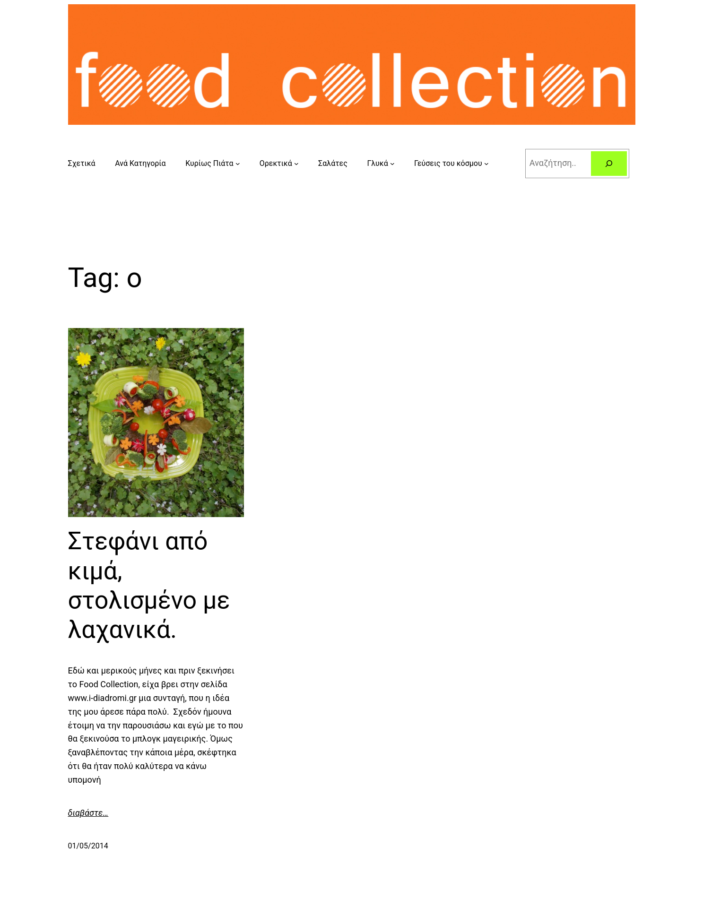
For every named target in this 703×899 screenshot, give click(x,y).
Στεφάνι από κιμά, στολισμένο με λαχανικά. (149, 585)
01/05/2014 (88, 845)
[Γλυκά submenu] (392, 163)
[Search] (609, 163)
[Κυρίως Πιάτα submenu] (237, 163)
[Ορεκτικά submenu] (296, 163)
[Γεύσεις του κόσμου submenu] (486, 163)
